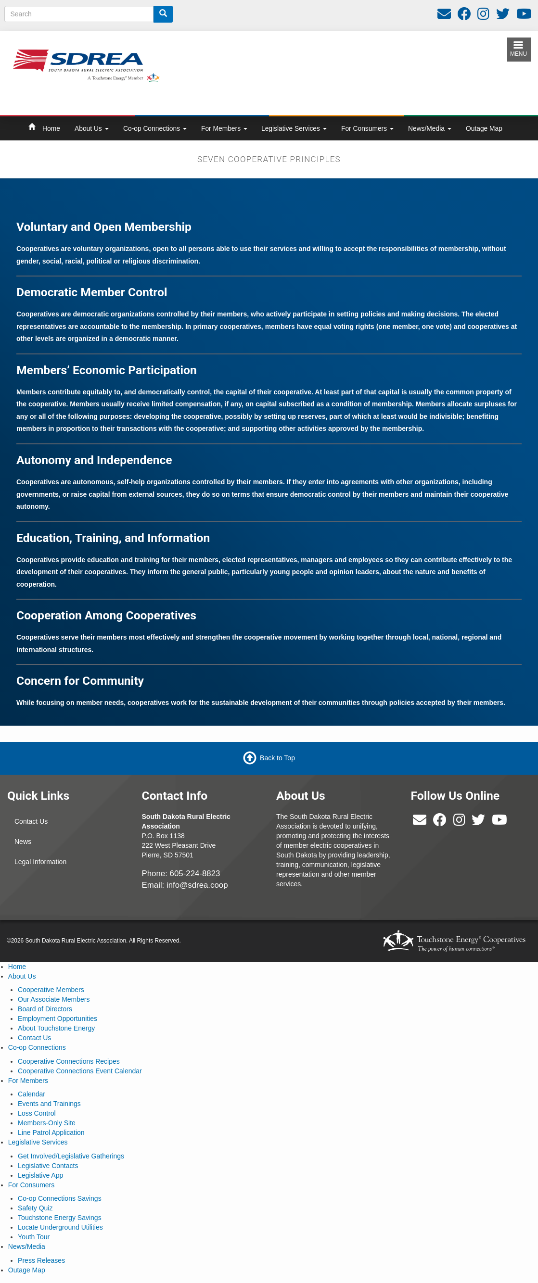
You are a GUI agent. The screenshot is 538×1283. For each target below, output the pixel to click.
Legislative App (40, 1175)
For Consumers (367, 128)
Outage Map (484, 128)
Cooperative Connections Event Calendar (80, 1071)
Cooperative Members (51, 990)
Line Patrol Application (51, 1132)
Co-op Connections (155, 128)
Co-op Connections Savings (60, 1198)
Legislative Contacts (48, 1166)
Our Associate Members (54, 999)
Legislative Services (294, 128)
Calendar (31, 1094)
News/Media (429, 128)
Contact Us (31, 821)
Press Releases (41, 1260)
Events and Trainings (49, 1103)
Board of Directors (45, 1009)
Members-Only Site (47, 1123)
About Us (92, 128)
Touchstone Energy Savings (60, 1217)
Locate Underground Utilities (60, 1227)
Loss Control (37, 1113)
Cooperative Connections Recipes (69, 1061)
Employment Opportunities (57, 1018)
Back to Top (277, 758)
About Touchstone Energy (56, 1028)
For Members (224, 128)
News (22, 841)
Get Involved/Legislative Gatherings (71, 1156)
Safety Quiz (35, 1208)
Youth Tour (34, 1237)
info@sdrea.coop (197, 885)
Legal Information (40, 862)
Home (51, 128)
